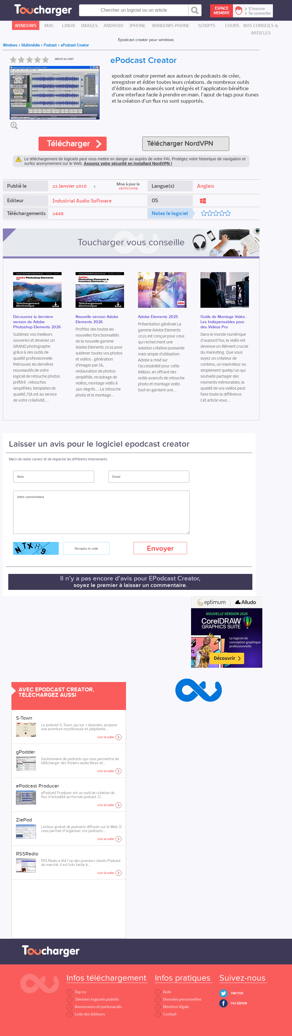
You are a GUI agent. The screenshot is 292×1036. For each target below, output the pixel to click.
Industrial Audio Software (81, 200)
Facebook (239, 1003)
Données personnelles (178, 999)
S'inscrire (257, 9)
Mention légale (172, 1006)
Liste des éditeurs (85, 1014)
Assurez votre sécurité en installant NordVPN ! (128, 163)
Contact (166, 1014)
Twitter (237, 993)
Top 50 (76, 992)
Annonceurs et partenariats (94, 1006)
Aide (163, 992)
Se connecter (260, 13)
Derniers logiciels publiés (92, 999)
